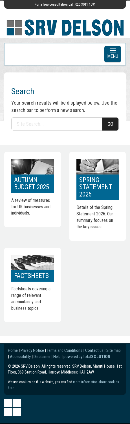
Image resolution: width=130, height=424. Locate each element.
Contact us (94, 350)
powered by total (86, 356)
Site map (113, 350)
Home (13, 350)
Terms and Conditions (64, 350)
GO (110, 124)
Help (57, 356)
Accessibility (20, 356)
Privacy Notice (32, 350)
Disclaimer (42, 356)
